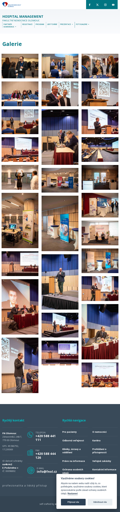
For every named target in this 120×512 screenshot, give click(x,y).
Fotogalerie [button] (82, 24)
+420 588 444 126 (45, 455)
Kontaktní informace (104, 469)
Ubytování (52, 24)
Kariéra (96, 440)
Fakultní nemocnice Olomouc (22, 18)
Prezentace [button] (65, 24)
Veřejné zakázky (101, 461)
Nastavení (73, 493)
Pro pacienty (69, 432)
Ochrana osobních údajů (72, 471)
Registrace (27, 24)
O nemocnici (99, 432)
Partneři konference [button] (9, 25)
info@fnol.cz (47, 471)
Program (40, 24)
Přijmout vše (73, 502)
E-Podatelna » (10, 467)
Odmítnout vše (100, 502)
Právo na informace (73, 461)
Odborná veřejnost (73, 440)
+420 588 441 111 (45, 437)
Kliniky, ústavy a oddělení (71, 451)
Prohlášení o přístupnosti (99, 451)
